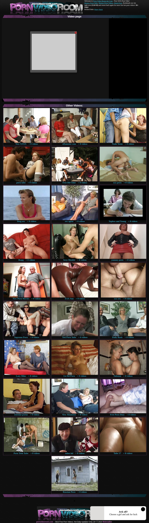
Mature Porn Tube (91, 3)
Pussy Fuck (98, 9)
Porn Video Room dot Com (102, 1)
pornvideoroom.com (44, 522)
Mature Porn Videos (106, 3)
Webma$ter (107, 522)
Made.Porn (118, 3)
